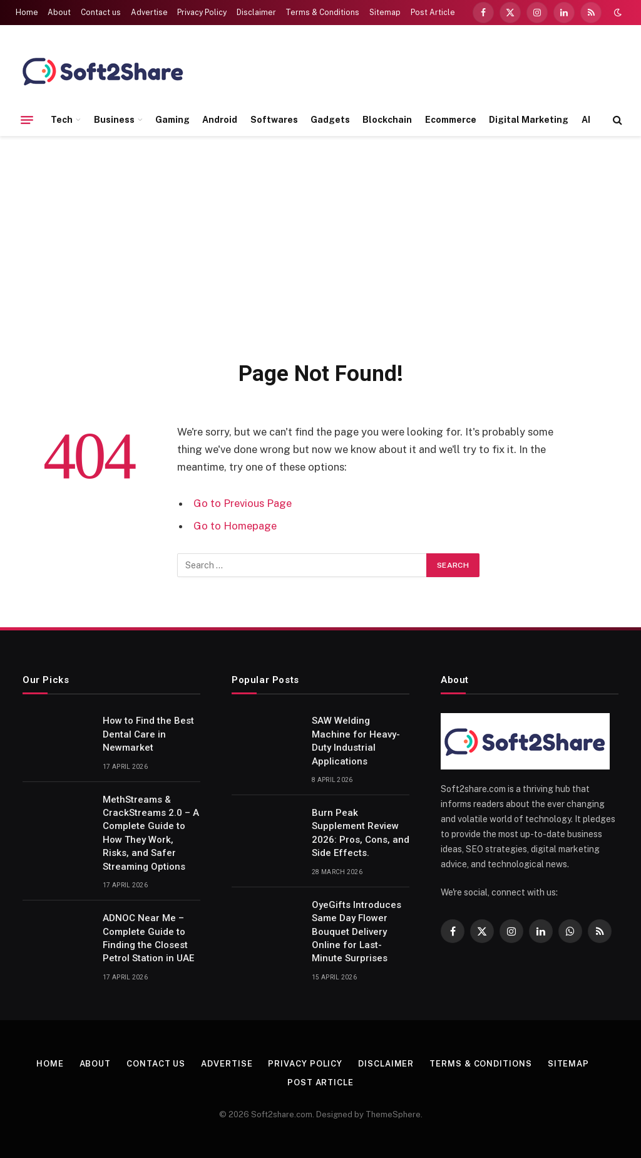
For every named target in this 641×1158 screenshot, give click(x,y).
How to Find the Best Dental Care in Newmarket (148, 734)
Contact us (101, 12)
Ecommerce (450, 120)
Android (219, 120)
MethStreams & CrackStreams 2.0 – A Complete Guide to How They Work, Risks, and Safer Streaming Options (151, 833)
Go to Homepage (235, 525)
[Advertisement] (320, 245)
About (59, 12)
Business (114, 120)
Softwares (274, 120)
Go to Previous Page (242, 503)
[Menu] (27, 119)
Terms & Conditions (322, 12)
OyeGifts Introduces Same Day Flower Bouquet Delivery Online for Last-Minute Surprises (356, 931)
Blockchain (387, 120)
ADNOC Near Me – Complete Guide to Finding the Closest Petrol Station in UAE (148, 938)
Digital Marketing (528, 120)
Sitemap (385, 12)
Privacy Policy (202, 12)
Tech (62, 120)
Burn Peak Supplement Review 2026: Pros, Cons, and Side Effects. (360, 832)
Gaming (172, 120)
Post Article (433, 12)
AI (586, 120)
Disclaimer (256, 12)
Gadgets (330, 120)
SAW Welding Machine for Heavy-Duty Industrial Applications (356, 740)
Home (27, 12)
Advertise (149, 12)
